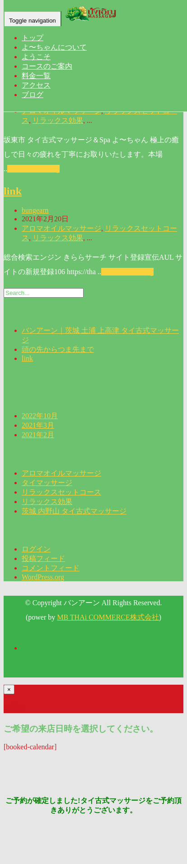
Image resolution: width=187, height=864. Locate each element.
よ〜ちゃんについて (54, 47)
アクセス (36, 85)
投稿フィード (43, 558)
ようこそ (36, 57)
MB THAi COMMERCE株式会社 (108, 617)
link (13, 191)
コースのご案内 (47, 66)
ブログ (32, 94)
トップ (32, 38)
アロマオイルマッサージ (61, 228)
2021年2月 (38, 435)
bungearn (35, 210)
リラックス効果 (58, 120)
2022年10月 (40, 416)
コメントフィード (50, 568)
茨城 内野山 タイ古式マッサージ (74, 511)
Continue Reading (33, 169)
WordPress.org (43, 577)
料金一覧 (36, 75)
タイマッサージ (47, 482)
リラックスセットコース (61, 492)
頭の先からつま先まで (58, 349)
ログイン (36, 549)
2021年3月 (38, 425)
